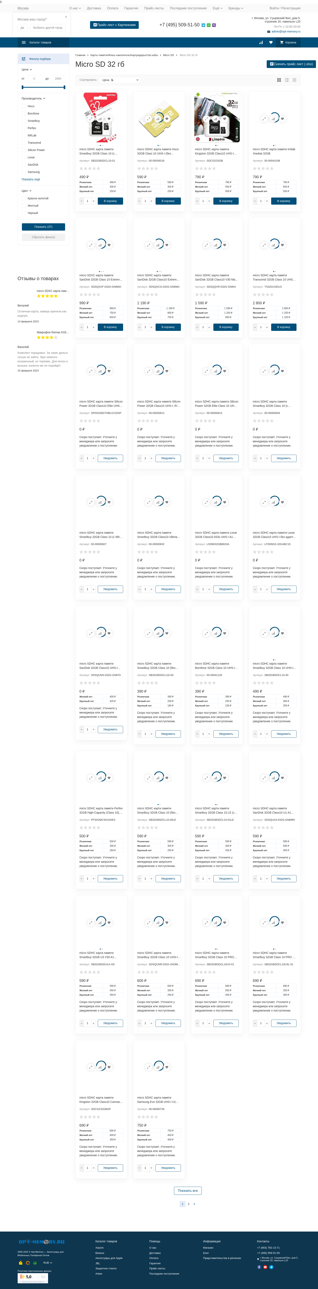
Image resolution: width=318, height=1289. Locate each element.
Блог (206, 1252)
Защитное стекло (106, 1268)
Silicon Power (36, 150)
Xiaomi (100, 1247)
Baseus (100, 1252)
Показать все (188, 1190)
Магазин (208, 1247)
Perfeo (32, 128)
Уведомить (110, 458)
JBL (98, 1263)
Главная (80, 55)
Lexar (31, 157)
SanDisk (33, 164)
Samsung (34, 172)
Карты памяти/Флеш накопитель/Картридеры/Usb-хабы (124, 55)
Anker (99, 1273)
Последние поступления (188, 8)
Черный (33, 213)
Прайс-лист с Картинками (114, 25)
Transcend (34, 142)
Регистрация (291, 8)
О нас (152, 1247)
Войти (274, 8)
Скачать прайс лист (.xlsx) (291, 64)
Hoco (31, 106)
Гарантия (131, 8)
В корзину (110, 201)
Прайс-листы (154, 8)
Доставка (94, 8)
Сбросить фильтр (43, 237)
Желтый (33, 205)
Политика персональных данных (35, 1271)
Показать (40, 226)
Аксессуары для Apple (109, 1258)
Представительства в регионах (222, 1258)
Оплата (112, 8)
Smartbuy (34, 120)
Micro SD (168, 55)
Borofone (33, 113)
